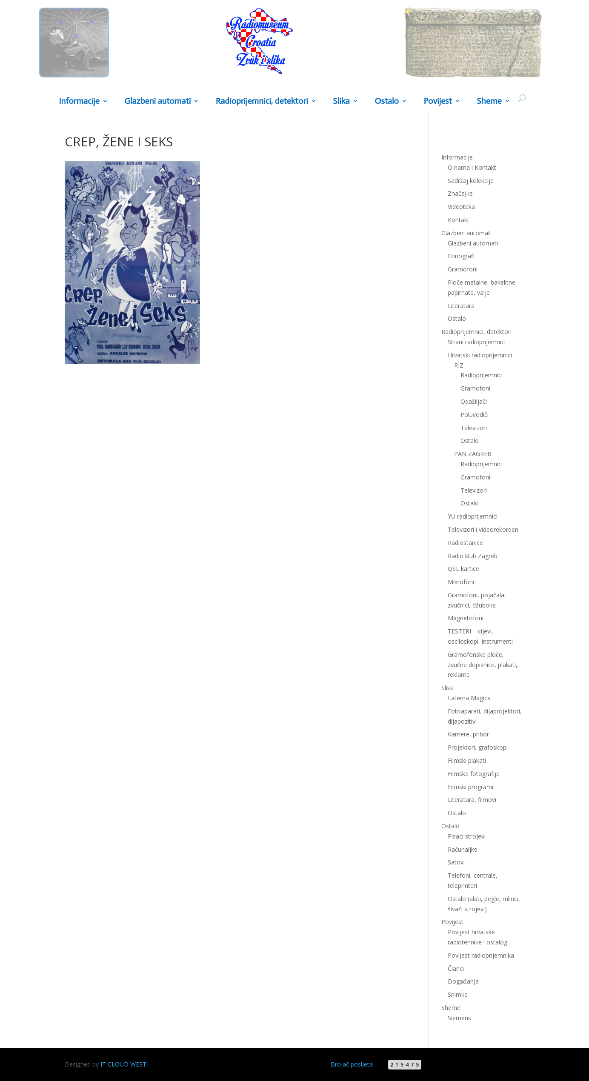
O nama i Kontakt (472, 167)
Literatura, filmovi (472, 800)
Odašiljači (473, 401)
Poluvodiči (474, 415)
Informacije (79, 101)
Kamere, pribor (468, 734)
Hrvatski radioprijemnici (480, 355)
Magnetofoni (465, 618)
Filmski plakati (467, 760)
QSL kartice (463, 569)
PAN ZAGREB (473, 454)
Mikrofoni (461, 582)
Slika (341, 101)
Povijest (437, 101)
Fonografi (461, 256)
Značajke (460, 193)
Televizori (473, 428)
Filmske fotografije (474, 774)
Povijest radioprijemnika (481, 955)
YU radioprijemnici (473, 516)
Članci (456, 968)
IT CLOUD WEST (123, 1064)
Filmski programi (470, 787)
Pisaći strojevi (467, 836)
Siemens (459, 1018)
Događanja (463, 981)
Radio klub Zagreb (473, 556)
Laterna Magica (469, 698)
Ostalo (387, 101)
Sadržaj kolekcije (471, 181)
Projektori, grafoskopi (478, 747)
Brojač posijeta (352, 1064)
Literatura (461, 306)
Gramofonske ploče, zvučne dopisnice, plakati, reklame (483, 664)
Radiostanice (465, 543)
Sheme (489, 101)
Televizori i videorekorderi (483, 529)
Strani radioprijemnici (477, 342)
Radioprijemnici (481, 375)
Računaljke (462, 849)
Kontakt (458, 220)
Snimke (458, 994)
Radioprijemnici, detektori (262, 101)
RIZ (458, 365)
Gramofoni (462, 269)
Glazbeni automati (157, 101)
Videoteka (461, 207)
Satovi (456, 862)
